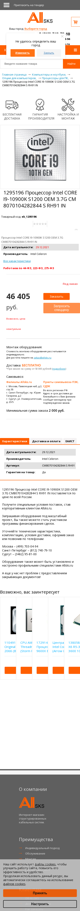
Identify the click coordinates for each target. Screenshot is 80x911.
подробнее (58, 368)
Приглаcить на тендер (29, 5)
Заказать (56, 296)
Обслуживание (35, 853)
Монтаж (30, 859)
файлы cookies (45, 864)
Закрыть (49, 53)
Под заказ (70, 284)
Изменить (22, 53)
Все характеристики (17, 261)
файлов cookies (14, 884)
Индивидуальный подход (42, 848)
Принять (40, 893)
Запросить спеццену (61, 308)
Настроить (40, 904)
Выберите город (35, 29)
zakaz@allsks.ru (42, 357)
